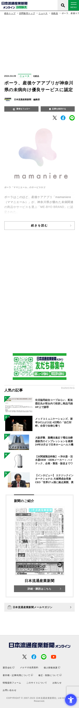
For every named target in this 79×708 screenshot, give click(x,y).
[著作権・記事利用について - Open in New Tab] (18, 675)
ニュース (43, 13)
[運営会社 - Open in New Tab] (9, 667)
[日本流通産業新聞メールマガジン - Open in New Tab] (39, 607)
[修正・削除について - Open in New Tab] (50, 675)
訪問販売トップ (27, 13)
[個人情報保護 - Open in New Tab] (52, 667)
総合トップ (10, 13)
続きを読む (39, 225)
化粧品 (54, 13)
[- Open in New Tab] (55, 118)
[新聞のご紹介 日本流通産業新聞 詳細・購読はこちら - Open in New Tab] (40, 546)
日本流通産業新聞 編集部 (27, 99)
